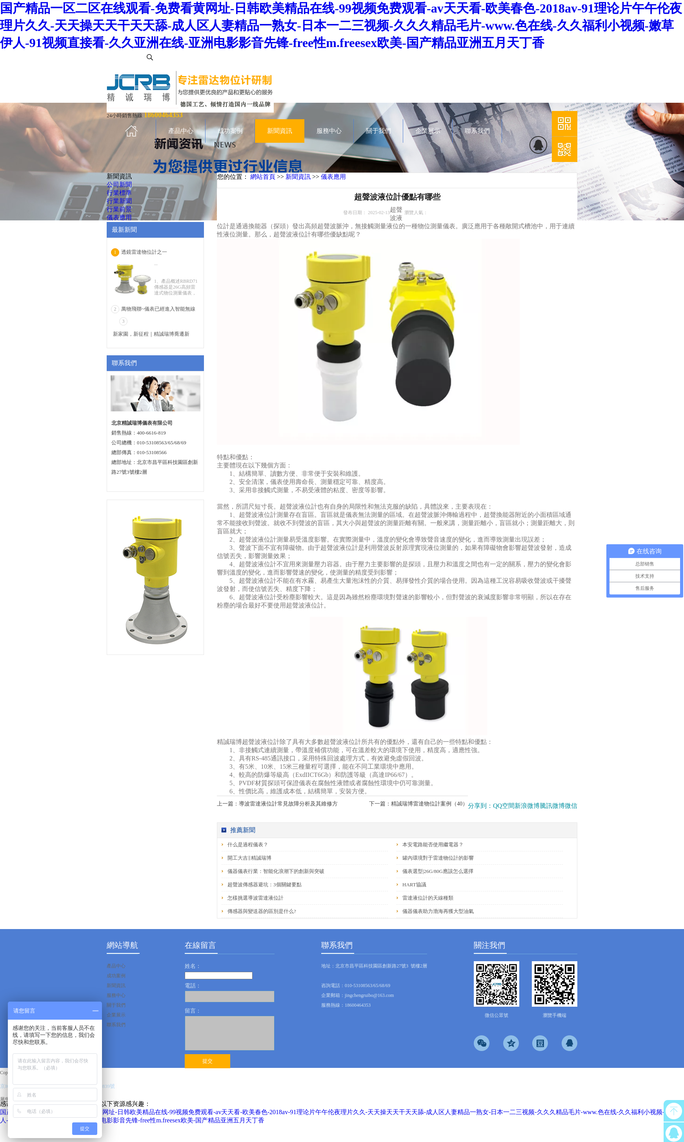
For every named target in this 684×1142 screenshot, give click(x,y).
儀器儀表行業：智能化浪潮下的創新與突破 (275, 871)
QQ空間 (504, 805)
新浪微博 (527, 805)
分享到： (480, 805)
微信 (571, 805)
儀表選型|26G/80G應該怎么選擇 (437, 871)
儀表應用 (333, 176)
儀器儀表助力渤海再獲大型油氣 (438, 911)
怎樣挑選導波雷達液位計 (255, 898)
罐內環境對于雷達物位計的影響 (438, 858)
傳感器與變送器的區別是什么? (261, 911)
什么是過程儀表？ (247, 844)
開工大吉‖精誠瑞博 (249, 858)
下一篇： (418, 804)
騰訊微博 (552, 805)
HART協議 (414, 884)
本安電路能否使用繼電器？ (433, 844)
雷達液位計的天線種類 (427, 898)
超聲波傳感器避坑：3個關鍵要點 (264, 884)
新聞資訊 (298, 176)
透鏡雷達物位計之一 (144, 252)
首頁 (131, 131)
